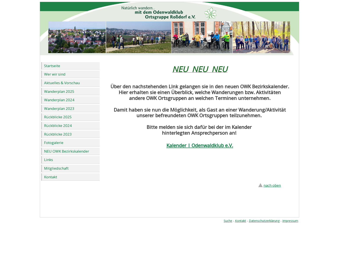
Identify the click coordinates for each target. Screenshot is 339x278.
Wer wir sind (55, 74)
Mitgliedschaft (56, 168)
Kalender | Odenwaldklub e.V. (199, 145)
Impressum (290, 221)
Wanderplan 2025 (59, 91)
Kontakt (50, 176)
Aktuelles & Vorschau (62, 82)
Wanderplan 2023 (59, 108)
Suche (228, 221)
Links (48, 159)
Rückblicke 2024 (58, 125)
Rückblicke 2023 (58, 134)
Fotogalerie (53, 142)
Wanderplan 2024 (59, 99)
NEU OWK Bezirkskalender (66, 151)
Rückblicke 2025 (58, 116)
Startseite (52, 65)
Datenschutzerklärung (264, 221)
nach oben (272, 185)
